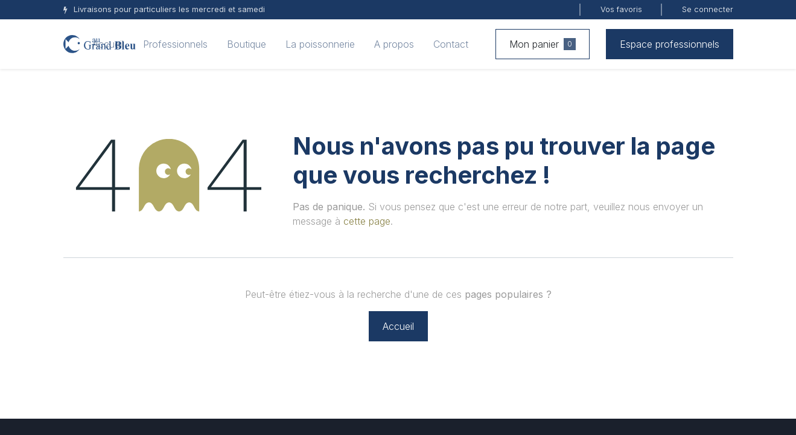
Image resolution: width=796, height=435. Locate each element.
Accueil (398, 326)
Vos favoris (621, 9)
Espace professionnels (669, 44)
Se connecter (707, 9)
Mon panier (542, 44)
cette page (366, 221)
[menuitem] (108, 44)
